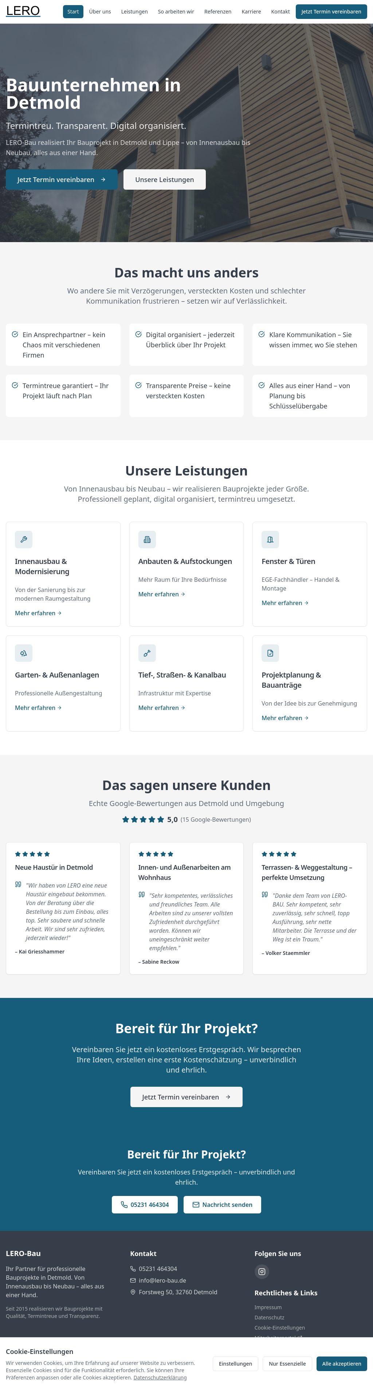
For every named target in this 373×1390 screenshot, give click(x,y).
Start (73, 11)
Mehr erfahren (38, 613)
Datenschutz (269, 1317)
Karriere (251, 11)
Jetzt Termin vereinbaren (331, 11)
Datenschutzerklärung (159, 1377)
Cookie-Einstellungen (280, 1327)
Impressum (268, 1307)
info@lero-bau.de (162, 1280)
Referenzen (218, 11)
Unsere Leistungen (164, 179)
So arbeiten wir (176, 11)
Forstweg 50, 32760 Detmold (178, 1292)
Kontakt (280, 11)
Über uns (100, 11)
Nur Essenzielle (287, 1363)
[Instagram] (262, 1271)
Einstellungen (235, 1363)
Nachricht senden (222, 1205)
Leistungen (134, 11)
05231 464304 (145, 1205)
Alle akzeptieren (341, 1363)
